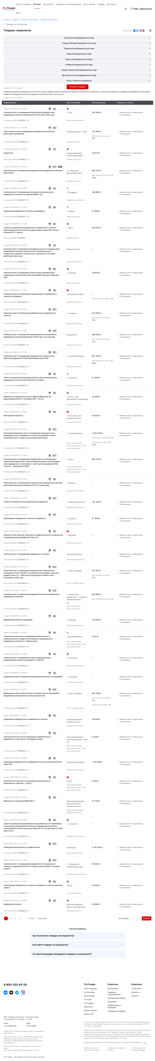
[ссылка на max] (23, 993)
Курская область (73, 238)
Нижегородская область (76, 559)
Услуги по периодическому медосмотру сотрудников (26, 502)
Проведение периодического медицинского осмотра (26, 719)
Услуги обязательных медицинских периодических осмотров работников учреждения (29, 133)
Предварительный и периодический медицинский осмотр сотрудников (33, 677)
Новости (134, 996)
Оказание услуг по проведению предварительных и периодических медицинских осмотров (31, 595)
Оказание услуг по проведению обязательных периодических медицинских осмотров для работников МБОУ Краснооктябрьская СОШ (31, 275)
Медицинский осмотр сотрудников (18, 620)
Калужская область (74, 404)
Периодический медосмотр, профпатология (22, 847)
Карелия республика (74, 323)
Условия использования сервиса (116, 1049)
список (142, 1050)
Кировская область (74, 159)
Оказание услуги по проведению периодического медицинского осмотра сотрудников (30, 295)
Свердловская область (75, 507)
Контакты (111, 4)
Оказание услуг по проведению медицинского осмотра (26, 554)
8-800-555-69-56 (15, 984)
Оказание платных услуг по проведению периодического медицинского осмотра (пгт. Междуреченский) (27, 738)
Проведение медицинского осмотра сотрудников (24, 211)
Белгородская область (75, 625)
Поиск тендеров (23, 4)
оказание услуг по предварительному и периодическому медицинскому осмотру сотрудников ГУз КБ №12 (27, 659)
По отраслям (89, 992)
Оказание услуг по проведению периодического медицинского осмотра (30, 314)
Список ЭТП (89, 1014)
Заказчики (88, 1007)
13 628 (31, 918)
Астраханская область (75, 385)
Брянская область (73, 283)
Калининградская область (77, 874)
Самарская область (74, 422)
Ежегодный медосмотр (13, 415)
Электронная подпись (117, 998)
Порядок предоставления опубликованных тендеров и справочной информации (112, 1042)
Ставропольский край (75, 491)
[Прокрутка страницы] (144, 1043)
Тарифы (101, 4)
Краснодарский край (75, 810)
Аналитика (48, 4)
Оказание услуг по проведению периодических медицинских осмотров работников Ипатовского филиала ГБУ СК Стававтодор (33, 484)
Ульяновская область (75, 682)
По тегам (87, 999)
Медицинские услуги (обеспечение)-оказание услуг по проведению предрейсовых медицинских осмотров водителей (31, 694)
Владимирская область (76, 200)
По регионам (89, 996)
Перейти (146, 918)
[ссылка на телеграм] (17, 993)
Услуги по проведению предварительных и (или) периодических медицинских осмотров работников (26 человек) (30, 379)
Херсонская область (74, 262)
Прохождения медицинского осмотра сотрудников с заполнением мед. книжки (33, 886)
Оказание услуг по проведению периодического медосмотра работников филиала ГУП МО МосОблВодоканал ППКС (29, 357)
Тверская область (73, 142)
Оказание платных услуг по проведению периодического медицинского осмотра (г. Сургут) (27, 782)
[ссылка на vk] (6, 993)
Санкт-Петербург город (75, 583)
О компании (136, 989)
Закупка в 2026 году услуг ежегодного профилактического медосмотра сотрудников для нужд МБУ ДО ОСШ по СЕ (33, 536)
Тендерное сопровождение (68, 4)
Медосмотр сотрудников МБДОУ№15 (19, 801)
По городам (89, 1003)
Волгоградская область (75, 666)
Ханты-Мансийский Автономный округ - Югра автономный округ (76, 445)
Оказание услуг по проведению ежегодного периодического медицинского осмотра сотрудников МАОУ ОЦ (29, 193)
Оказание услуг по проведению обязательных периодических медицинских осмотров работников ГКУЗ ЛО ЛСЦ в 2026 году (29, 113)
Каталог (37, 4)
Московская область (74, 302)
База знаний (89, 4)
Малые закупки (90, 1010)
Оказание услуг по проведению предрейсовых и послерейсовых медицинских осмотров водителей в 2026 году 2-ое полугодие (30, 336)
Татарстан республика (75, 770)
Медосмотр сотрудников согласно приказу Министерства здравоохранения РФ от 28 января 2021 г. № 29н (27, 398)
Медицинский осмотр (12, 904)
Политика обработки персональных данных (92, 1049)
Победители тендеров (116, 1011)
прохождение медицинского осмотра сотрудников (25, 518)
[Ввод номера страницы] (135, 918)
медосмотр (8, 153)
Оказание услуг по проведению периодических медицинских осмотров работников (33, 172)
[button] (125, 8)
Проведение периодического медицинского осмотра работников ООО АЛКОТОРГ (33, 763)
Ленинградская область (76, 120)
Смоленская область (75, 524)
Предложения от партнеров (114, 1006)
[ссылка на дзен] (11, 993)
